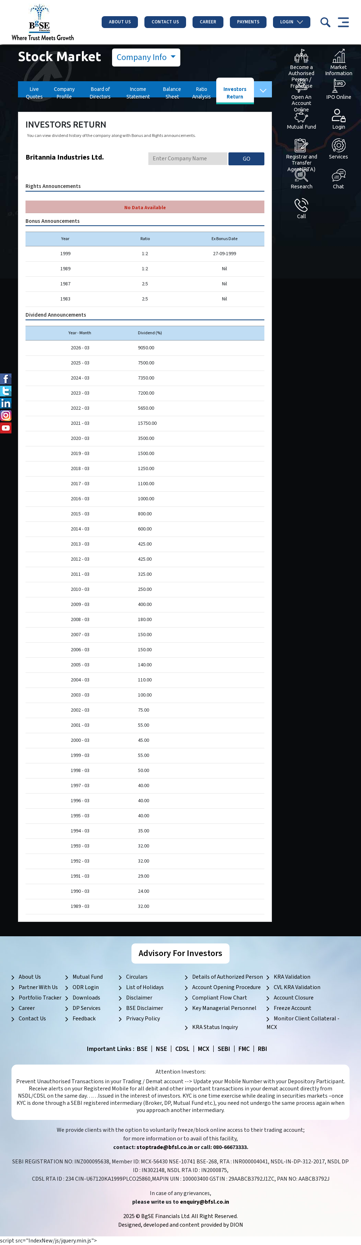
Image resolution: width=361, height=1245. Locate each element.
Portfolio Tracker (40, 998)
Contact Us (165, 22)
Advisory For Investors (180, 953)
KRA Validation (292, 977)
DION (236, 1225)
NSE (161, 1048)
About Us (120, 22)
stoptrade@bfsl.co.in (164, 1147)
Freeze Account (292, 1008)
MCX (203, 1048)
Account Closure (294, 998)
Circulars (137, 977)
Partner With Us (38, 987)
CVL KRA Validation (297, 987)
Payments (248, 22)
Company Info (142, 57)
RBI (262, 1048)
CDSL (182, 1048)
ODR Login (86, 987)
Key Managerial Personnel (224, 1008)
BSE (142, 1048)
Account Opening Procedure (226, 987)
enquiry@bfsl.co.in (204, 1202)
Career (208, 22)
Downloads (86, 998)
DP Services (87, 1008)
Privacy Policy (143, 1019)
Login (291, 22)
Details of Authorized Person (227, 977)
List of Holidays (145, 987)
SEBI (224, 1048)
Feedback (84, 1019)
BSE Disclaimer (144, 1008)
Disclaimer (139, 998)
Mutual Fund (88, 977)
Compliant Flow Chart (219, 998)
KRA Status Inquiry (215, 1027)
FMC (244, 1048)
